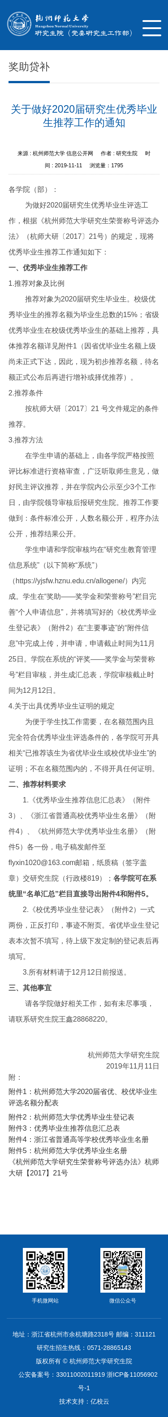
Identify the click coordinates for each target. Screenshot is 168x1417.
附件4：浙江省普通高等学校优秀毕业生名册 (79, 1139)
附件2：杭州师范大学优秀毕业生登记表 (71, 1117)
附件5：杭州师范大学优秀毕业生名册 (68, 1150)
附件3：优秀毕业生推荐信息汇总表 (64, 1128)
